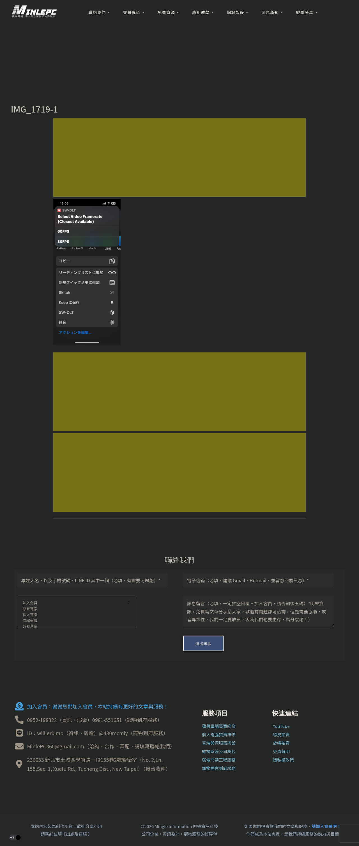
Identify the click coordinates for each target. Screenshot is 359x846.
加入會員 (72, 603)
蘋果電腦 (72, 609)
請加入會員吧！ (326, 826)
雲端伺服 (72, 621)
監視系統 (72, 627)
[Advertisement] (179, 157)
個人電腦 (72, 615)
